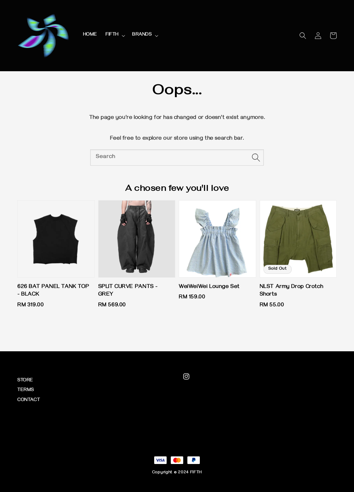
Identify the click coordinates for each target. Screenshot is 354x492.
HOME (90, 35)
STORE (25, 381)
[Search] (255, 157)
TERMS (25, 390)
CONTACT (28, 400)
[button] (302, 35)
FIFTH (112, 35)
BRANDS (142, 35)
